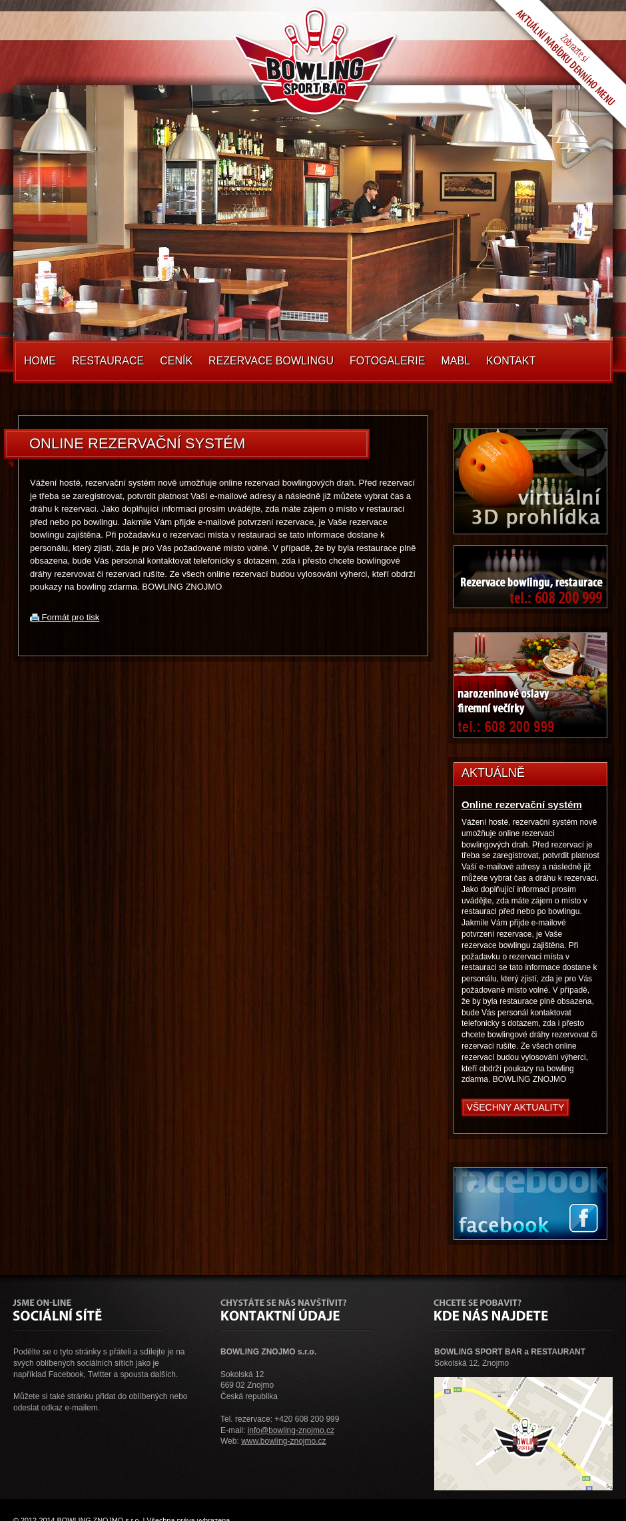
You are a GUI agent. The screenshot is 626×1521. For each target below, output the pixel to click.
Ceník (176, 360)
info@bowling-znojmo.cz (291, 1430)
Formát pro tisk (64, 617)
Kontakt (510, 360)
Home (40, 360)
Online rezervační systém (522, 804)
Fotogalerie (388, 360)
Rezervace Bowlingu (271, 360)
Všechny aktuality (516, 1107)
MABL (455, 360)
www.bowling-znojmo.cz (283, 1441)
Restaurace (108, 360)
